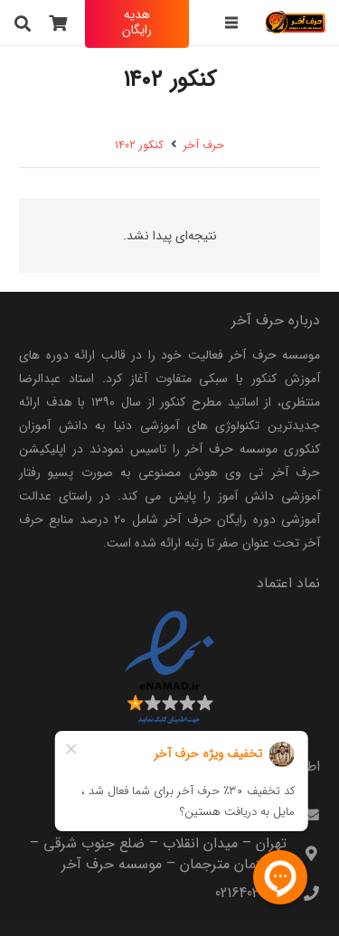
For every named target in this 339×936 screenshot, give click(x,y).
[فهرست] (230, 22)
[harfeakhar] (295, 22)
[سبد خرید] (59, 22)
